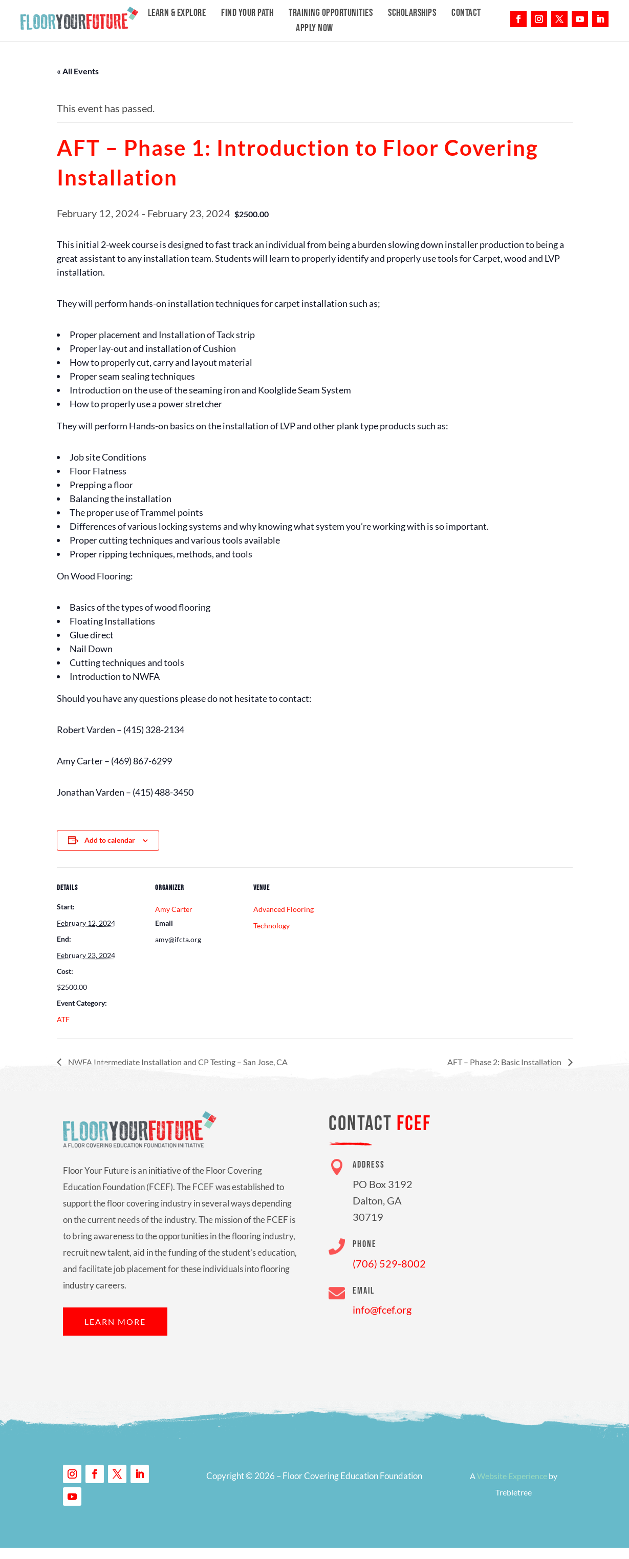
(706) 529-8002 (389, 1263)
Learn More (115, 1321)
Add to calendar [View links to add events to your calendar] (109, 840)
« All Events (78, 71)
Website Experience (512, 1476)
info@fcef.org (382, 1309)
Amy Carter (173, 909)
